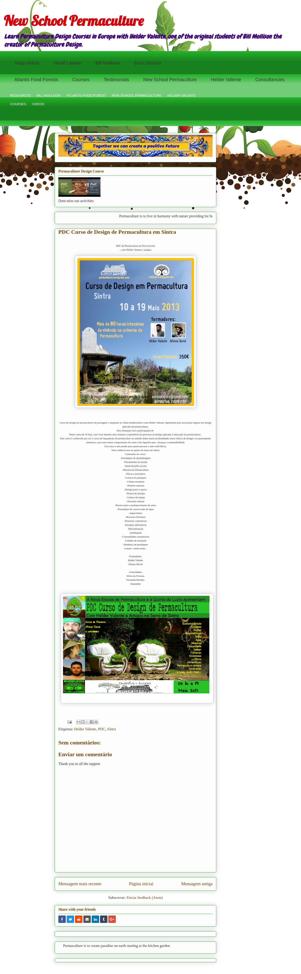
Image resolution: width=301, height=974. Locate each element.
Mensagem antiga (197, 883)
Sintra (111, 729)
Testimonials (116, 79)
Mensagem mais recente (79, 883)
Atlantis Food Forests (36, 79)
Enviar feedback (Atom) (145, 898)
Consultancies (270, 79)
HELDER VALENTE (181, 95)
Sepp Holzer (27, 62)
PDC (101, 729)
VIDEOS (38, 104)
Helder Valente (226, 79)
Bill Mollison (108, 62)
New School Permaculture (74, 20)
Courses (80, 79)
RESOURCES (20, 95)
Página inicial (141, 883)
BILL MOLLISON (49, 95)
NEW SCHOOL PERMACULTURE (136, 95)
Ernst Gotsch (147, 62)
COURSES (18, 104)
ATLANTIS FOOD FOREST (86, 95)
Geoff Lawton (68, 62)
